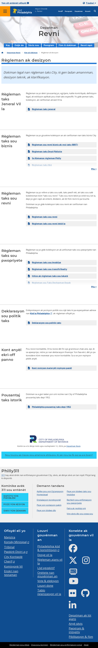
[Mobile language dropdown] (90, 3)
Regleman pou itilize (19, 645)
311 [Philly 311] (3, 475)
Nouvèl (87, 11)
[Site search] (95, 11)
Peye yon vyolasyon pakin (49, 505)
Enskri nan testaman (11, 573)
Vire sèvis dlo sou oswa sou (80, 513)
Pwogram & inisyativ (76, 630)
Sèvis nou (33, 45)
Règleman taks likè (40, 165)
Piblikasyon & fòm (81, 637)
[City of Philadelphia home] (23, 11)
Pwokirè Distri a (14, 552)
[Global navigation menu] (5, 11)
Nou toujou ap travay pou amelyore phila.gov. (49, 455)
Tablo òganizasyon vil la (49, 592)
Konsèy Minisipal (15, 542)
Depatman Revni (13, 53)
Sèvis (60, 11)
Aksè (86, 645)
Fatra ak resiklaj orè (76, 508)
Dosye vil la (44, 555)
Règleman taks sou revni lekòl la (46, 223)
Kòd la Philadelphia (40, 313)
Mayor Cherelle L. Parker (41, 10)
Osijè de (19, 45)
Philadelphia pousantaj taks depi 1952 (49, 406)
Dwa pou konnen (39, 645)
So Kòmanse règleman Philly (44, 158)
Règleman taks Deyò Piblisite (45, 151)
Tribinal (9, 547)
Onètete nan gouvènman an (47, 574)
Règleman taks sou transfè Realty (47, 269)
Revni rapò (86, 45)
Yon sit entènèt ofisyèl (15, 3)
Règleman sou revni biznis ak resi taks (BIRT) (53, 144)
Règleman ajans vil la (49, 561)
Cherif (8, 561)
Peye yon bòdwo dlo (46, 510)
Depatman (79, 11)
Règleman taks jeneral (41, 109)
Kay (8, 45)
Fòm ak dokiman (31, 53)
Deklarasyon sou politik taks (44, 322)
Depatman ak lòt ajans (80, 617)
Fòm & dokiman (67, 45)
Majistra (9, 537)
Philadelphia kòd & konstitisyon (48, 548)
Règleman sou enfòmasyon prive (66, 645)
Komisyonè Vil (13, 566)
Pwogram (68, 11)
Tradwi (91, 3)
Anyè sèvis (76, 624)
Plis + (94, 169)
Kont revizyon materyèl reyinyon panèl (50, 368)
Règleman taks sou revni (42, 216)
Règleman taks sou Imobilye (44, 262)
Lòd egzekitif (46, 568)
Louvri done (45, 586)
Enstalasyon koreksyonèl (49, 500)
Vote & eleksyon (48, 581)
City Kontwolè (13, 557)
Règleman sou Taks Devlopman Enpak (49, 282)
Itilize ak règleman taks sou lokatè (48, 276)
